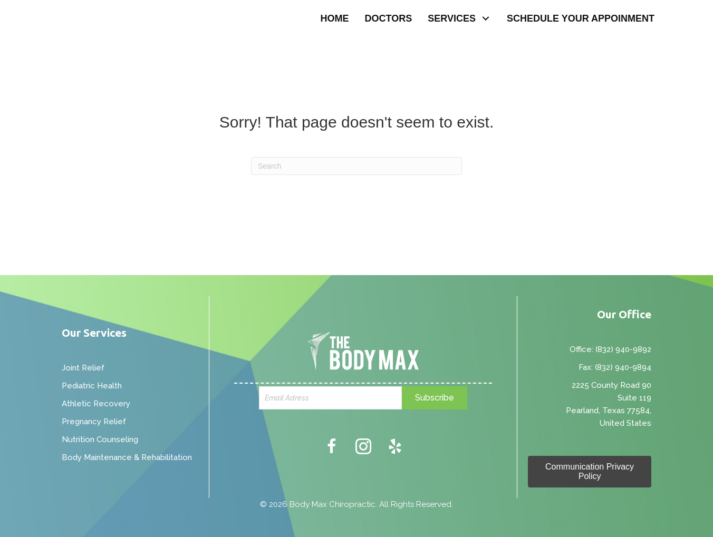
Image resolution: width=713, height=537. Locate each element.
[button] (486, 18)
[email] (330, 397)
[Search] (356, 166)
